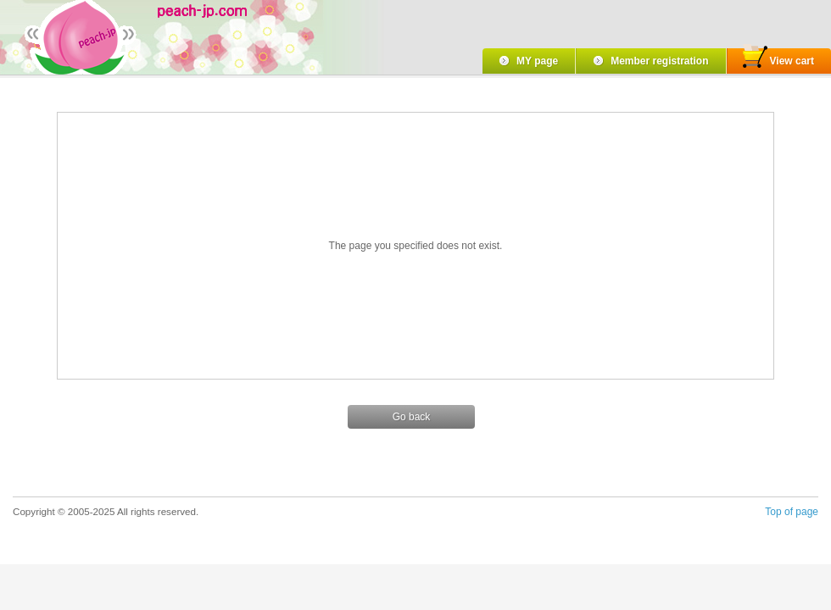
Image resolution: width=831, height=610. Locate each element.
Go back (412, 417)
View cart (778, 58)
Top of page (791, 512)
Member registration (659, 61)
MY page (537, 61)
